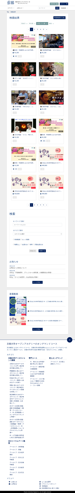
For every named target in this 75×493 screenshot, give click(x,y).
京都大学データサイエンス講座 (16, 359)
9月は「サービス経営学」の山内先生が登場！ (24, 277)
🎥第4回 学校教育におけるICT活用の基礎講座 (26, 50)
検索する (42, 251)
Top (8, 12)
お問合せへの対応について (18, 268)
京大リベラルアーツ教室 (16, 442)
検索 (57, 8)
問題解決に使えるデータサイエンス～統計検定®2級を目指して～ (17, 373)
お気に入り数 (42, 23)
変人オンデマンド (56, 358)
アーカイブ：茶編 (15, 449)
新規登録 (54, 4)
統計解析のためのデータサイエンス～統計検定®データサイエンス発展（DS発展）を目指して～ (17, 399)
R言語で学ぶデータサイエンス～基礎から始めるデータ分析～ (17, 380)
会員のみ (25, 244)
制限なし (17, 244)
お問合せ (13, 484)
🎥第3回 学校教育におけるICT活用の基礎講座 (26, 163)
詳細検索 (64, 8)
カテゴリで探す (18, 230)
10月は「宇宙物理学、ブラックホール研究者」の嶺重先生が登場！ (31, 272)
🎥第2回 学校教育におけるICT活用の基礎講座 (53, 134)
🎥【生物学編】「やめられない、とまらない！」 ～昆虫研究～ (31, 106)
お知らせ (20, 8)
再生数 (32, 23)
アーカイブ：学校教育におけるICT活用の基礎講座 (37, 374)
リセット (33, 251)
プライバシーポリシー (48, 484)
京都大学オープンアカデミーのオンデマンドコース (32, 344)
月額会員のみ (39, 244)
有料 (31, 244)
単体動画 (17, 239)
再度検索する (59, 17)
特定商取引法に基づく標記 (49, 488)
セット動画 (25, 239)
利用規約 (44, 486)
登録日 (24, 23)
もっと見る (37, 282)
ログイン (64, 4)
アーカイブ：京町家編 (17, 446)
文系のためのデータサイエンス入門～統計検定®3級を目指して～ (17, 366)
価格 (51, 23)
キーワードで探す (18, 221)
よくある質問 (45, 482)
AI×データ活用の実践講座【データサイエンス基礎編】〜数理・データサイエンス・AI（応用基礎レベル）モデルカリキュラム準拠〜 (17, 426)
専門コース (33, 358)
